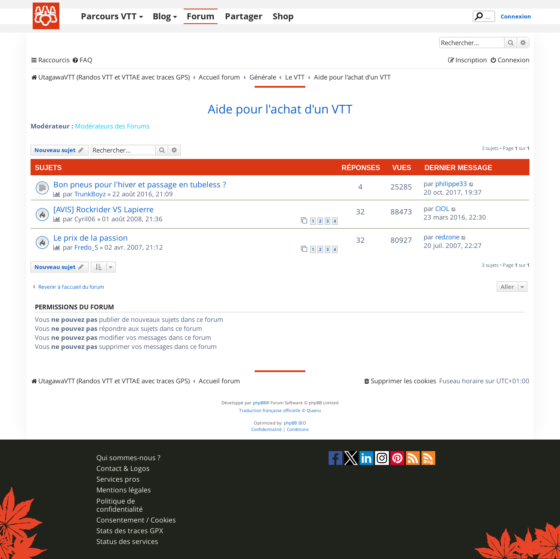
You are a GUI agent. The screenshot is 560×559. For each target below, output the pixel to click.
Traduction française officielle (270, 410)
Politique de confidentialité (119, 505)
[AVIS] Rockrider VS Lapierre (103, 209)
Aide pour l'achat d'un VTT (280, 109)
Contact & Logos (123, 468)
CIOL (442, 208)
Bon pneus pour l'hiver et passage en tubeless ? (139, 184)
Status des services (127, 542)
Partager (243, 16)
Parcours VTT (109, 16)
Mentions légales (123, 490)
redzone (447, 236)
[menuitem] (82, 60)
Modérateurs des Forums (112, 126)
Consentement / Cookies (136, 520)
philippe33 (451, 183)
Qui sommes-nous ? (128, 458)
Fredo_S (86, 247)
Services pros (118, 479)
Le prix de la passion (90, 237)
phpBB (259, 403)
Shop (283, 16)
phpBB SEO (295, 423)
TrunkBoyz (90, 193)
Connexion (516, 16)
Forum (201, 16)
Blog (162, 16)
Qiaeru (314, 410)
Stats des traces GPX (129, 531)
